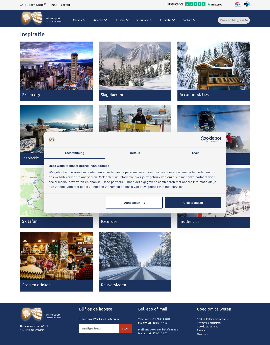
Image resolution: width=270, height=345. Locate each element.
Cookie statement (207, 326)
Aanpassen (134, 202)
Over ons (202, 334)
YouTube (99, 319)
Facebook (86, 319)
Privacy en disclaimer (209, 322)
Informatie (143, 20)
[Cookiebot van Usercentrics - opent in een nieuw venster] (203, 139)
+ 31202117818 (34, 4)
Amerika (98, 20)
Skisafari (120, 20)
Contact (65, 4)
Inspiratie (165, 20)
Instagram (112, 319)
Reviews (202, 330)
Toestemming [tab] (74, 152)
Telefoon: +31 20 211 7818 (154, 319)
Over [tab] (195, 152)
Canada (77, 20)
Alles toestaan (192, 202)
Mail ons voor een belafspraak (158, 329)
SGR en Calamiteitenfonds (212, 319)
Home (53, 4)
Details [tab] (135, 152)
